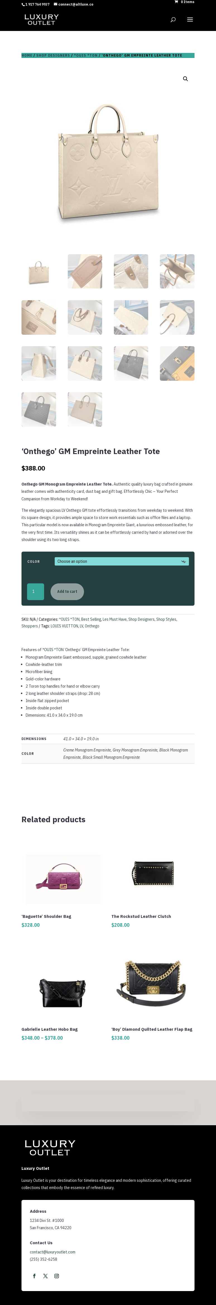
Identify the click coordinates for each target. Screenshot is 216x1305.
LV (81, 626)
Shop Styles (166, 619)
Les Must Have (115, 619)
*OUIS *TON (86, 55)
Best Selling (91, 619)
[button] (186, 79)
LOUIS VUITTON (64, 626)
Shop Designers (53, 55)
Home (26, 55)
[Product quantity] (35, 591)
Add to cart (67, 591)
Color (33, 561)
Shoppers (29, 626)
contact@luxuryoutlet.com (52, 1252)
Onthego (92, 626)
